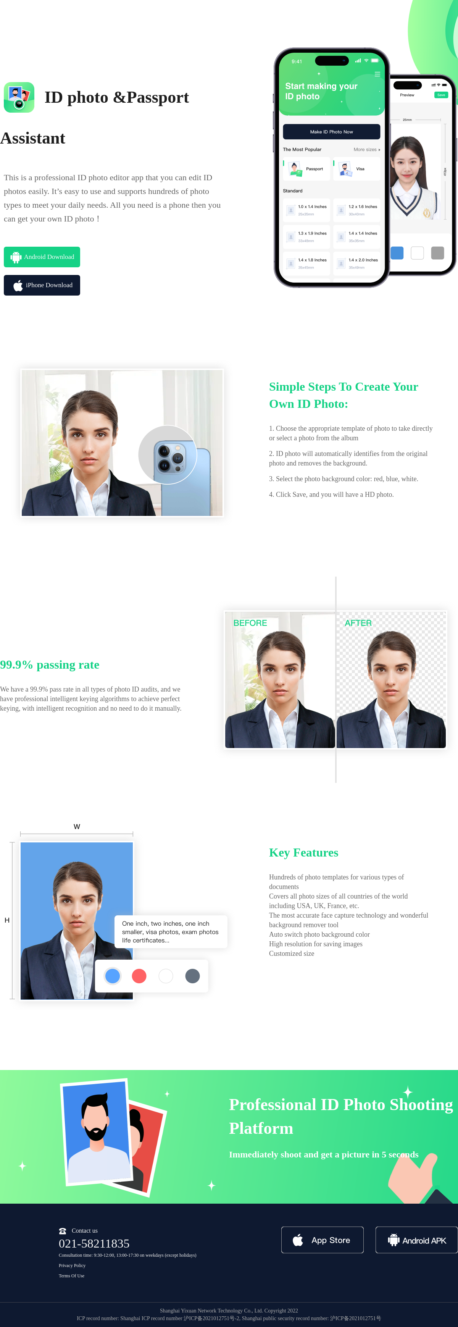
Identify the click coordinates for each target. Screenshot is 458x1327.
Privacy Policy (72, 1265)
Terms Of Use (71, 1276)
